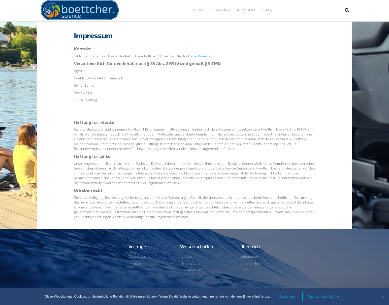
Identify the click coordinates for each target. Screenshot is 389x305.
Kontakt (246, 10)
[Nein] (382, 296)
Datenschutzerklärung (323, 296)
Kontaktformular (200, 56)
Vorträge (221, 10)
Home (198, 10)
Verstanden (286, 296)
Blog (266, 10)
